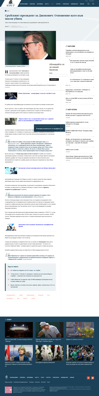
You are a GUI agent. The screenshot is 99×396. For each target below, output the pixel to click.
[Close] (70, 60)
